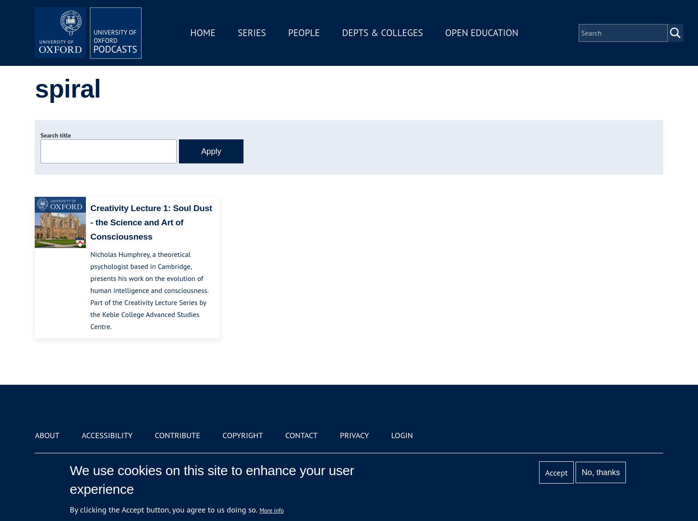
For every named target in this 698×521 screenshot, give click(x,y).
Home (203, 33)
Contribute (177, 435)
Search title (56, 135)
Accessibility (106, 435)
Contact (301, 435)
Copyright (243, 435)
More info (272, 510)
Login (402, 435)
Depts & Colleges (382, 33)
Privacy (354, 435)
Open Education (481, 33)
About (47, 435)
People (304, 33)
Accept (556, 473)
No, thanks (601, 472)
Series (252, 33)
